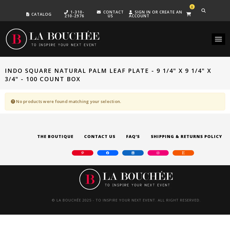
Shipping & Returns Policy (186, 136)
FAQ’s (133, 136)
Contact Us (99, 136)
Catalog (41, 14)
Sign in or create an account (155, 14)
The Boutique (55, 136)
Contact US (113, 14)
